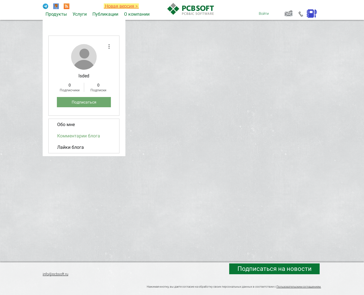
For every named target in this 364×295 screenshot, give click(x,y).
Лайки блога (70, 147)
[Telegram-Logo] (45, 6)
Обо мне (66, 124)
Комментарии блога (78, 136)
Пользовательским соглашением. (298, 286)
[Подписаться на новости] (274, 268)
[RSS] (66, 6)
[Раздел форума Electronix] (56, 6)
